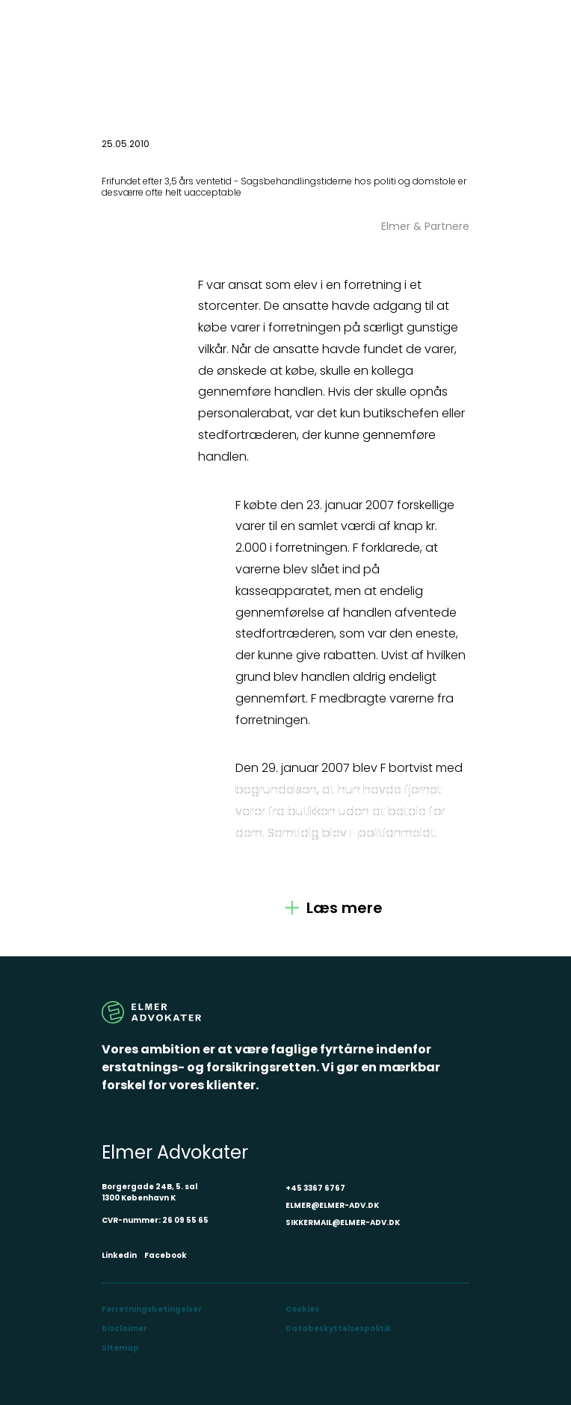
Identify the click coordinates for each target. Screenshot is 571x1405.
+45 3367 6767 (315, 1188)
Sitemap (120, 1347)
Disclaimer (124, 1328)
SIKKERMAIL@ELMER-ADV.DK (343, 1222)
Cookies (302, 1309)
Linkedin (119, 1255)
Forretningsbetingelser (152, 1309)
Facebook (165, 1255)
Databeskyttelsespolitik (339, 1328)
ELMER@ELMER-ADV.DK (332, 1205)
